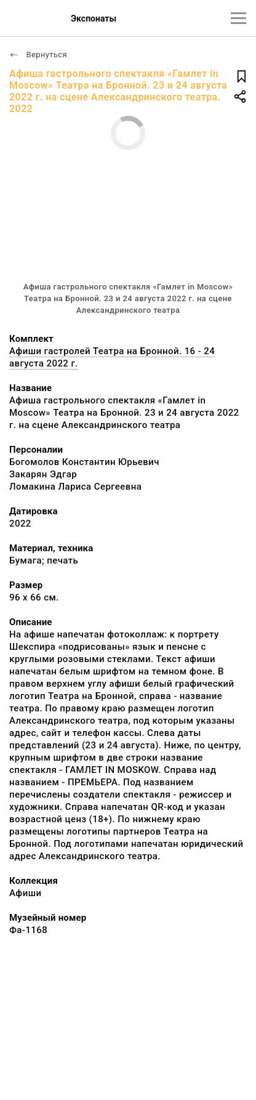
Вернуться (38, 54)
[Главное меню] (238, 18)
